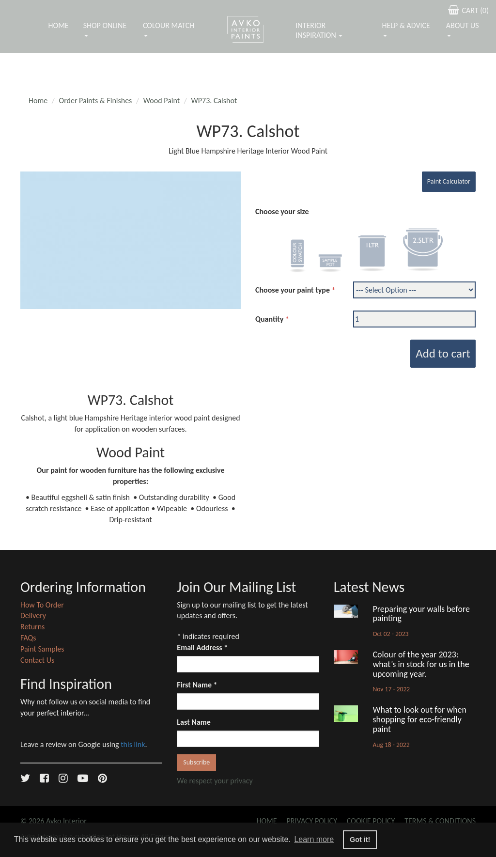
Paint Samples (42, 649)
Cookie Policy (371, 821)
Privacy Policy (312, 821)
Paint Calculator (448, 181)
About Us (462, 29)
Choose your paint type (292, 290)
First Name (197, 684)
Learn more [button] (314, 839)
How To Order (42, 604)
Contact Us (37, 660)
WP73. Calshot (214, 100)
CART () (467, 9)
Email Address (202, 647)
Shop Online (105, 29)
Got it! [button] (360, 839)
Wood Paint (161, 100)
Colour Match (168, 29)
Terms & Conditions (440, 821)
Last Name (194, 722)
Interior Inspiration (318, 30)
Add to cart (443, 353)
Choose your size (282, 211)
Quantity (269, 319)
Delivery (33, 615)
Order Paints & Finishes (95, 100)
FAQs (28, 637)
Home (58, 25)
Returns (32, 626)
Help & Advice (406, 29)
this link (133, 744)
